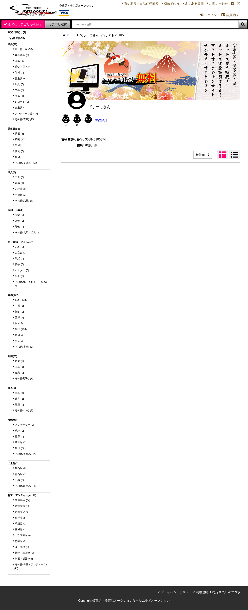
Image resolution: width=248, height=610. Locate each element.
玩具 (19, 84)
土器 (19, 480)
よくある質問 (194, 3)
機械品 (21, 529)
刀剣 (19, 177)
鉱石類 (21, 468)
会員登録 (229, 15)
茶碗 (20, 139)
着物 (19, 214)
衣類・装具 (15, 210)
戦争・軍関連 (24, 552)
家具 (19, 393)
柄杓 (19, 151)
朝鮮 (19, 311)
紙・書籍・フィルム (21, 242)
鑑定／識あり (17, 32)
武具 (12, 172)
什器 (12, 387)
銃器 (19, 183)
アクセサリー (24, 424)
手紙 (19, 258)
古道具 (21, 107)
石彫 (19, 366)
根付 (19, 448)
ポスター (22, 270)
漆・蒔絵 (22, 547)
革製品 (21, 523)
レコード (22, 101)
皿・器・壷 (24, 49)
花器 (20, 60)
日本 (21, 299)
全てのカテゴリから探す (25, 24)
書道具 (21, 78)
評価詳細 (101, 120)
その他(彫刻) (24, 378)
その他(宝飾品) (25, 453)
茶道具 (14, 128)
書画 (13, 295)
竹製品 (21, 541)
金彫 (19, 372)
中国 (19, 305)
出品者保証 (16, 38)
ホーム (71, 35)
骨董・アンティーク (22, 495)
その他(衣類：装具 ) (28, 232)
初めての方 (171, 3)
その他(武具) (24, 200)
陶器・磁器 (24, 558)
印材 (19, 72)
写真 (19, 276)
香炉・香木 (23, 66)
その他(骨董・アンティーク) (30, 566)
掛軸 (21, 329)
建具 (19, 398)
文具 (19, 90)
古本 (19, 246)
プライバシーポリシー (176, 592)
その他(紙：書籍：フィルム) (30, 283)
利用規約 (202, 592)
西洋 (19, 317)
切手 (19, 264)
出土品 (13, 463)
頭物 (19, 220)
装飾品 (21, 442)
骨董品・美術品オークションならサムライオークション (131, 600)
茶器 (19, 133)
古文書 (21, 252)
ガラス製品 (23, 535)
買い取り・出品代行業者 (141, 3)
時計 (19, 430)
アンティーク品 (26, 113)
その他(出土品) (25, 485)
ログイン (208, 15)
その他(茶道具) (26, 162)
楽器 (19, 95)
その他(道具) (24, 119)
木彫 (19, 361)
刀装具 (21, 188)
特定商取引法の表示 (226, 592)
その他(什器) (24, 410)
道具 (12, 44)
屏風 (19, 404)
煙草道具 (22, 55)
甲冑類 (21, 194)
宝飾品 (13, 419)
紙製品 (21, 517)
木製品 (21, 512)
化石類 (21, 474)
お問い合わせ (218, 3)
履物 (19, 226)
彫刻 (12, 356)
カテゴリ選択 (57, 24)
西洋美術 (22, 506)
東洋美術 (22, 500)
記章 (19, 436)
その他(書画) (24, 346)
